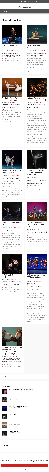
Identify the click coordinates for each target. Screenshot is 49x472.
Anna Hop (6, 185)
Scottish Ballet (33, 135)
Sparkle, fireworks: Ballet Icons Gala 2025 (11, 172)
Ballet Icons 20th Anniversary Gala (33, 47)
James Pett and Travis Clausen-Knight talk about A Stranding (37, 173)
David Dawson (36, 297)
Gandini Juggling (37, 120)
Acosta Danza (39, 111)
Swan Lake (35, 69)
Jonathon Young (31, 122)
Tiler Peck (41, 315)
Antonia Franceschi (31, 60)
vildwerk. (4, 121)
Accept (24, 465)
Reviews (12, 58)
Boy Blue (41, 116)
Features (6, 110)
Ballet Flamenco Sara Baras (36, 293)
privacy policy (32, 461)
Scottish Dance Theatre (37, 312)
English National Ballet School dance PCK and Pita (36, 225)
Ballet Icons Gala (6, 114)
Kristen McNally (36, 301)
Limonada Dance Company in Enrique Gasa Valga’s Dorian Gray (21, 389)
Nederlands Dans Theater (33, 304)
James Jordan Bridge (39, 299)
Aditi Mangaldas (39, 290)
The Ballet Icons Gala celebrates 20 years (10, 99)
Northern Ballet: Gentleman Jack (15, 414)
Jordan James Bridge (11, 241)
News (30, 109)
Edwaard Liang (42, 62)
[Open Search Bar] (46, 11)
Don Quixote (35, 62)
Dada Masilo (30, 297)
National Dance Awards (41, 302)
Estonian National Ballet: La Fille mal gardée (17, 397)
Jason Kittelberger (8, 116)
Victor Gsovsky (16, 196)
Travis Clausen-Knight (7, 62)
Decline (24, 469)
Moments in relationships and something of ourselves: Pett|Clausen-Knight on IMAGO (12, 351)
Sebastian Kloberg (11, 192)
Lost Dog (32, 125)
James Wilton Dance (6, 239)
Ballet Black (41, 114)
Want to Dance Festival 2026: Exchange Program (18, 406)
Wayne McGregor (10, 121)
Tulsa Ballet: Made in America (14, 423)
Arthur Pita (40, 237)
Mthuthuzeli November (36, 68)
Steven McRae (9, 246)
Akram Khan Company (32, 114)
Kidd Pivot (37, 122)
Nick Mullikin (8, 243)
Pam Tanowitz (38, 131)
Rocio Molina (38, 133)
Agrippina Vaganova (33, 58)
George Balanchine (31, 64)
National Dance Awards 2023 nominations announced (36, 277)
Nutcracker (29, 69)
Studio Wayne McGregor (35, 314)
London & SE (7, 58)
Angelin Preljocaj (43, 58)
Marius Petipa (9, 188)
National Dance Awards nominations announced (36, 99)
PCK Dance (11, 60)
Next (6, 376)
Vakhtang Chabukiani (7, 196)
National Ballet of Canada (38, 127)
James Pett (6, 60)
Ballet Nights (7, 235)
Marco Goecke (8, 118)
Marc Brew (37, 125)
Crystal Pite (42, 295)
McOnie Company (31, 302)
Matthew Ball (16, 188)
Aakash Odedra (32, 111)
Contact (24, 1)
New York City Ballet (37, 129)
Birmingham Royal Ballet (33, 116)
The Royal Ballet (34, 315)
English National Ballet (34, 118)
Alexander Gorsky (33, 237)
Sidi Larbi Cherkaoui (36, 136)
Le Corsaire (39, 66)
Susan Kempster (40, 138)
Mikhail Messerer (6, 190)
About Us (20, 1)
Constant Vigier (14, 235)
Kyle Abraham (36, 124)
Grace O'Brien (12, 237)
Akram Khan (44, 112)
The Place (16, 60)
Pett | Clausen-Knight (7, 368)
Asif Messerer (39, 60)
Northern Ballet (36, 306)
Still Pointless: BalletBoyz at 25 (15, 431)
